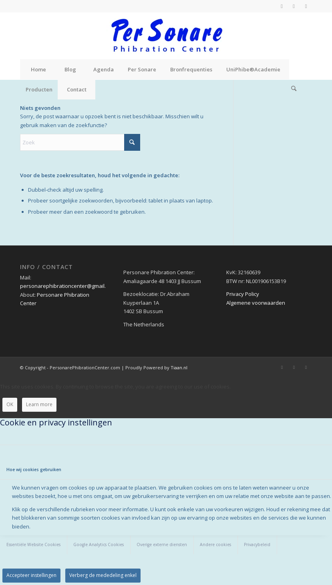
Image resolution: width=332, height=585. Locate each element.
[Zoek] (294, 89)
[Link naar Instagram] (306, 6)
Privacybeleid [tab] (257, 544)
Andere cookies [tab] (215, 544)
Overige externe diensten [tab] (162, 544)
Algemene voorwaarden (255, 302)
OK (9, 404)
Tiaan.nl (179, 367)
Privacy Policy (242, 294)
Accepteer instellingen (31, 575)
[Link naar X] (294, 6)
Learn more (39, 404)
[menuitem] (38, 69)
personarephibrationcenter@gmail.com (68, 285)
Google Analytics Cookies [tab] (98, 544)
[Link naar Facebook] (282, 6)
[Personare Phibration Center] (166, 35)
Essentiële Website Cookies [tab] (33, 544)
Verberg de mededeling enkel (103, 575)
